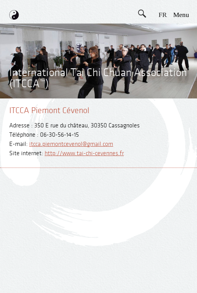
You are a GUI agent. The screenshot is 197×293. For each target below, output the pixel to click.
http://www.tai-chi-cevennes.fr (84, 153)
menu (181, 15)
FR (163, 15)
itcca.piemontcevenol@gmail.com (71, 144)
